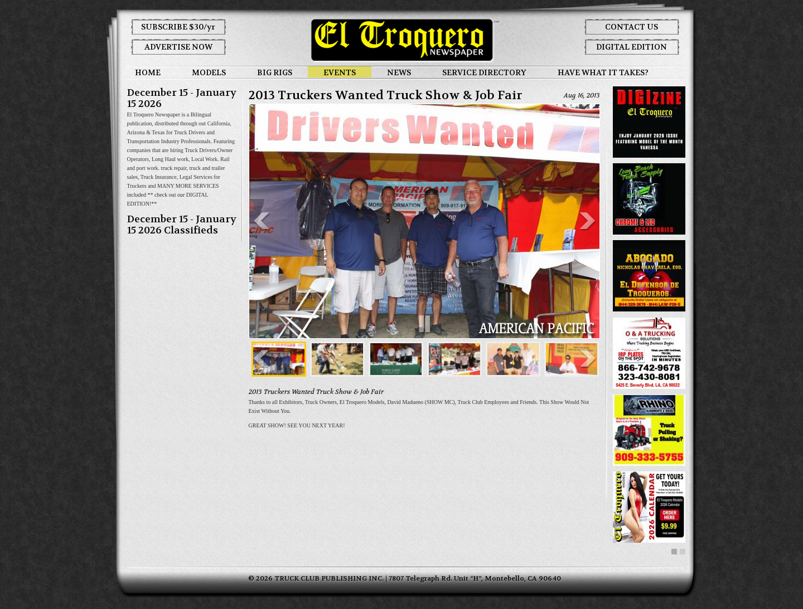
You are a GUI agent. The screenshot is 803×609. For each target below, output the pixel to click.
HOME (148, 72)
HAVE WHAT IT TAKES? (603, 72)
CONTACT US (631, 27)
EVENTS (339, 72)
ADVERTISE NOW (178, 47)
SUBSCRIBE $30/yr (178, 27)
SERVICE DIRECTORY (484, 72)
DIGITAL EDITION (631, 47)
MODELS (209, 72)
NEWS (399, 72)
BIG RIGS (274, 72)
